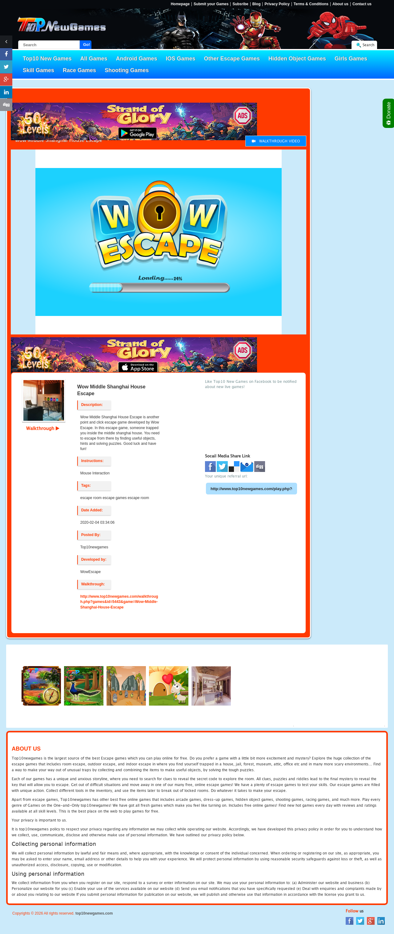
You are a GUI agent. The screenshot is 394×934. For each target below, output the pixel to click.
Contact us (362, 4)
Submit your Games (211, 4)
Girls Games (351, 58)
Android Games (136, 58)
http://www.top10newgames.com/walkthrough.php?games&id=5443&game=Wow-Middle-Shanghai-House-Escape (119, 601)
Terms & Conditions (311, 4)
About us (340, 4)
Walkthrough (42, 428)
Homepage (180, 4)
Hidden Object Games (297, 58)
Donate (389, 113)
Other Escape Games (232, 58)
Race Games (79, 70)
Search (368, 45)
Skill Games (38, 70)
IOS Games (180, 58)
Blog (256, 4)
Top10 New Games (47, 58)
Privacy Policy (276, 4)
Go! (86, 44)
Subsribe (240, 4)
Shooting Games (127, 70)
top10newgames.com (94, 913)
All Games (93, 58)
